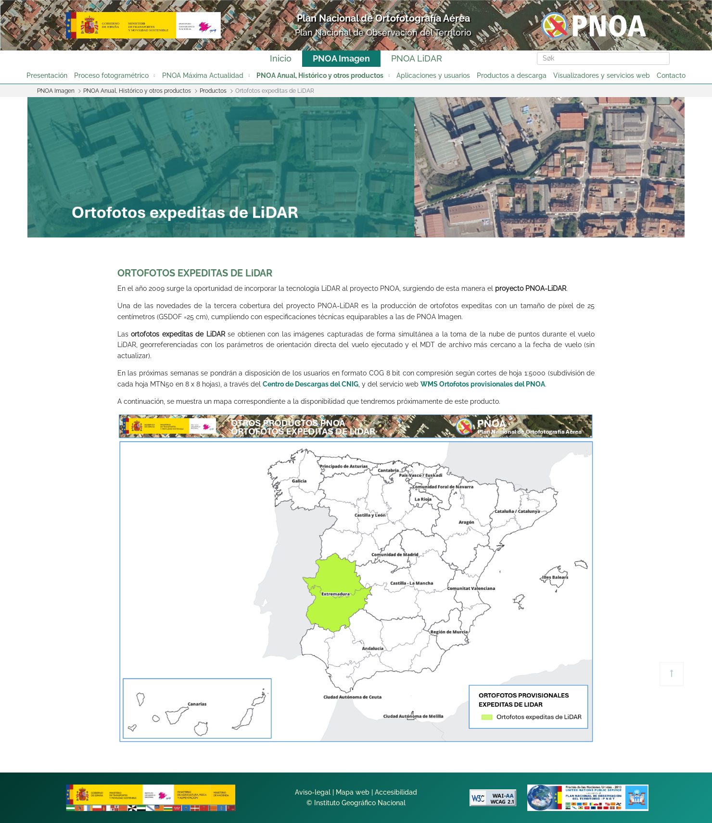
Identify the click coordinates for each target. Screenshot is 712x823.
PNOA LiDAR (416, 58)
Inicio (281, 58)
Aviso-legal (313, 792)
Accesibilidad (396, 792)
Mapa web (352, 792)
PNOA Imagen (341, 58)
